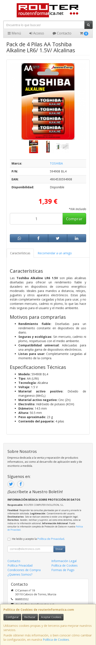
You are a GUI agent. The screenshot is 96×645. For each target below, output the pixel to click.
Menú (14, 33)
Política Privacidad (19, 565)
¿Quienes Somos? (19, 574)
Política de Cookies (56, 640)
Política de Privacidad (50, 539)
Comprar (74, 218)
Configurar (12, 617)
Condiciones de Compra (24, 570)
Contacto (62, 33)
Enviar (59, 549)
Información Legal (64, 561)
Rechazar (29, 617)
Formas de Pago (62, 570)
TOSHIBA (56, 163)
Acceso (36, 33)
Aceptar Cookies (51, 617)
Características (20, 253)
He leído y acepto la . (38, 539)
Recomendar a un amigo (55, 253)
